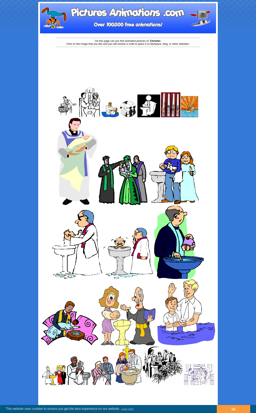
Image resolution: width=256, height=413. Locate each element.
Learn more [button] (127, 409)
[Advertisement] (128, 60)
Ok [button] (233, 409)
